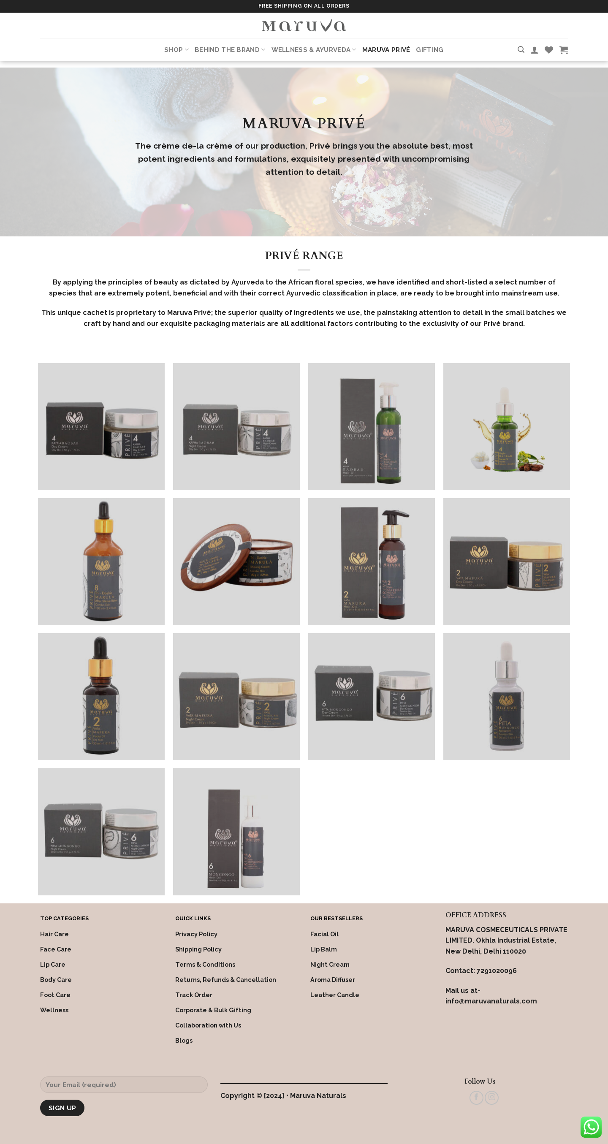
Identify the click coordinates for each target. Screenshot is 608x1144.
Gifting (429, 50)
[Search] (521, 49)
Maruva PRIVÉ (386, 50)
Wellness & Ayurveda (313, 50)
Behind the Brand (230, 50)
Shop (176, 50)
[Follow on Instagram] (492, 1098)
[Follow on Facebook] (476, 1098)
